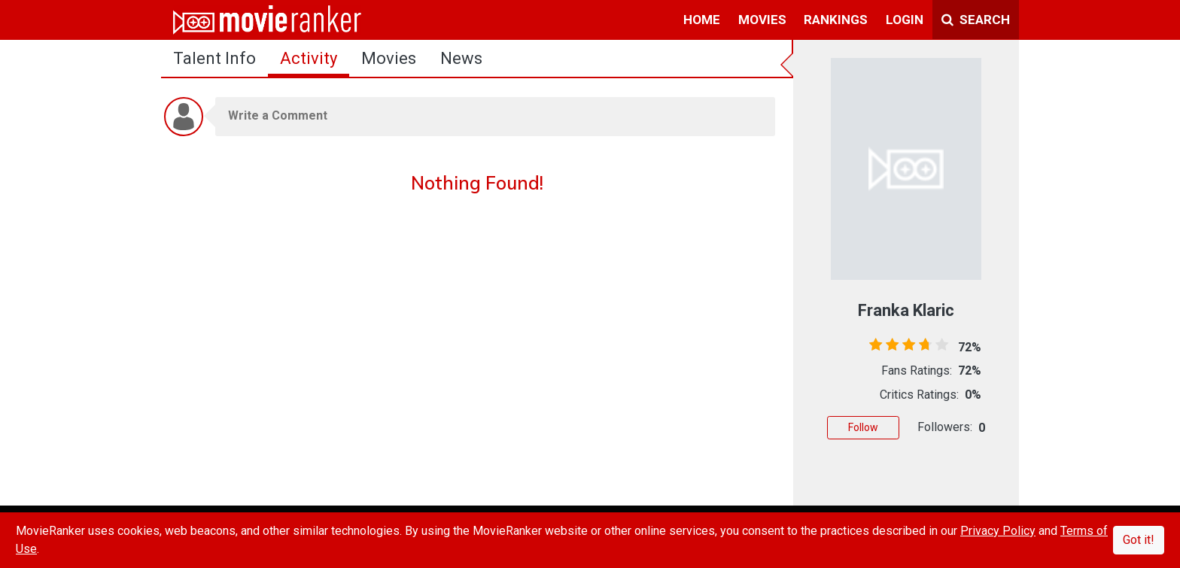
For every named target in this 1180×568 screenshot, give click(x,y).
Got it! (1138, 540)
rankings (836, 19)
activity (308, 58)
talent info (214, 58)
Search (975, 19)
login (904, 19)
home (701, 19)
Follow (863, 427)
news (461, 58)
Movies (388, 58)
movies (762, 19)
